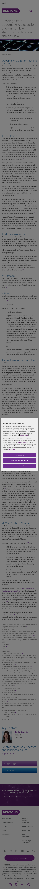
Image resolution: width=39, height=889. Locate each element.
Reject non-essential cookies (19, 460)
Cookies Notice (24, 435)
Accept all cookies (19, 466)
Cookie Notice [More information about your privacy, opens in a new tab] (12, 449)
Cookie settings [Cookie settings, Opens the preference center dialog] (19, 455)
